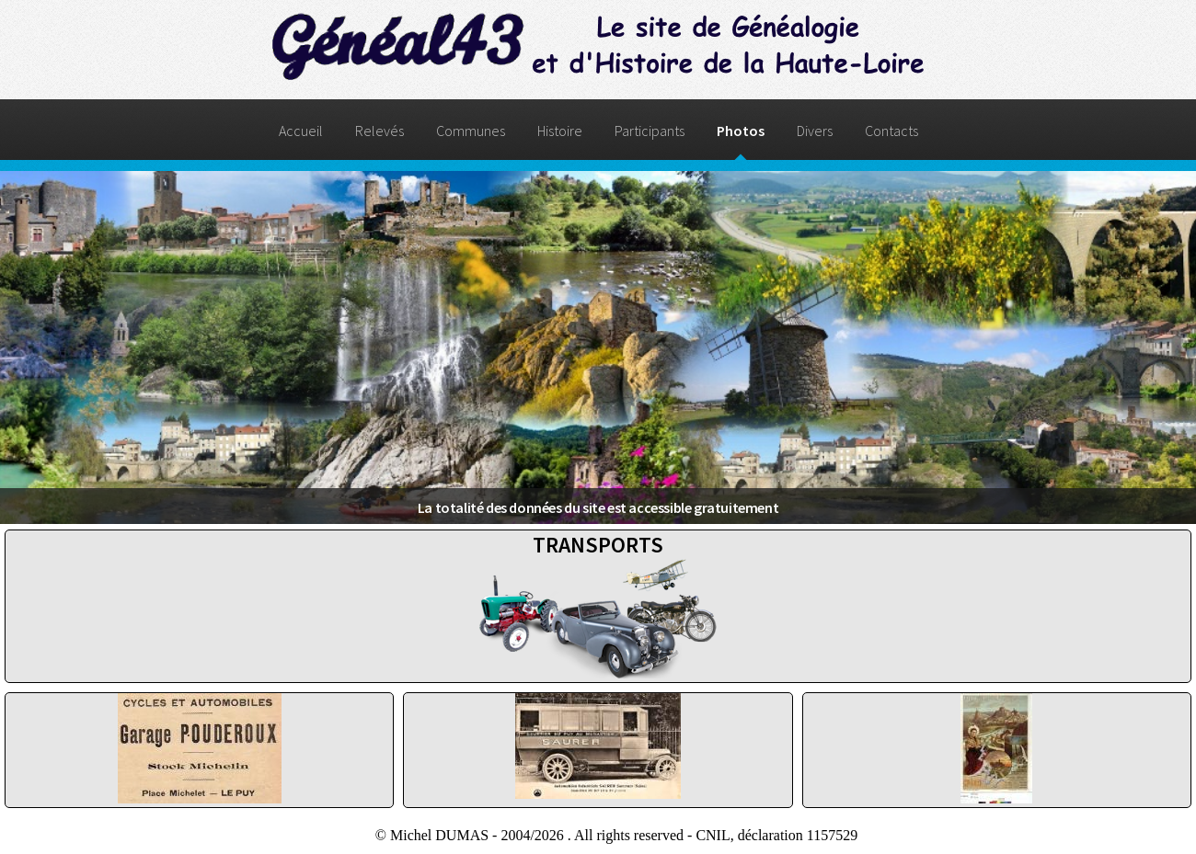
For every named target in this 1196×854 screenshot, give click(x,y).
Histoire (559, 130)
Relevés (379, 130)
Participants (649, 130)
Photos (741, 130)
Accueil (301, 130)
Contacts (891, 130)
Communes (470, 130)
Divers (815, 130)
